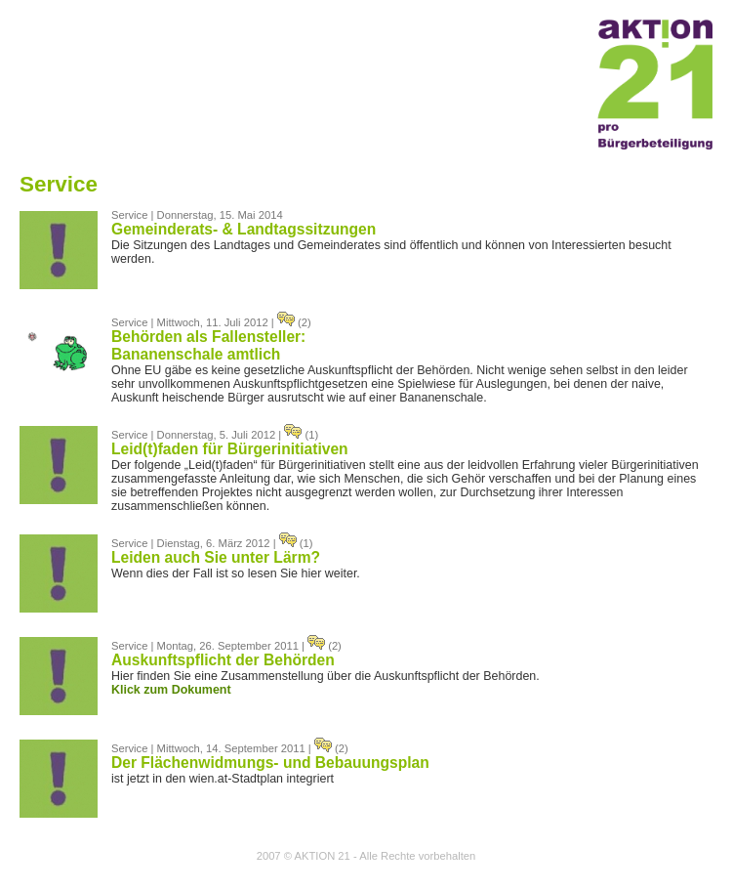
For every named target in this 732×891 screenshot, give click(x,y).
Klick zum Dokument (171, 690)
